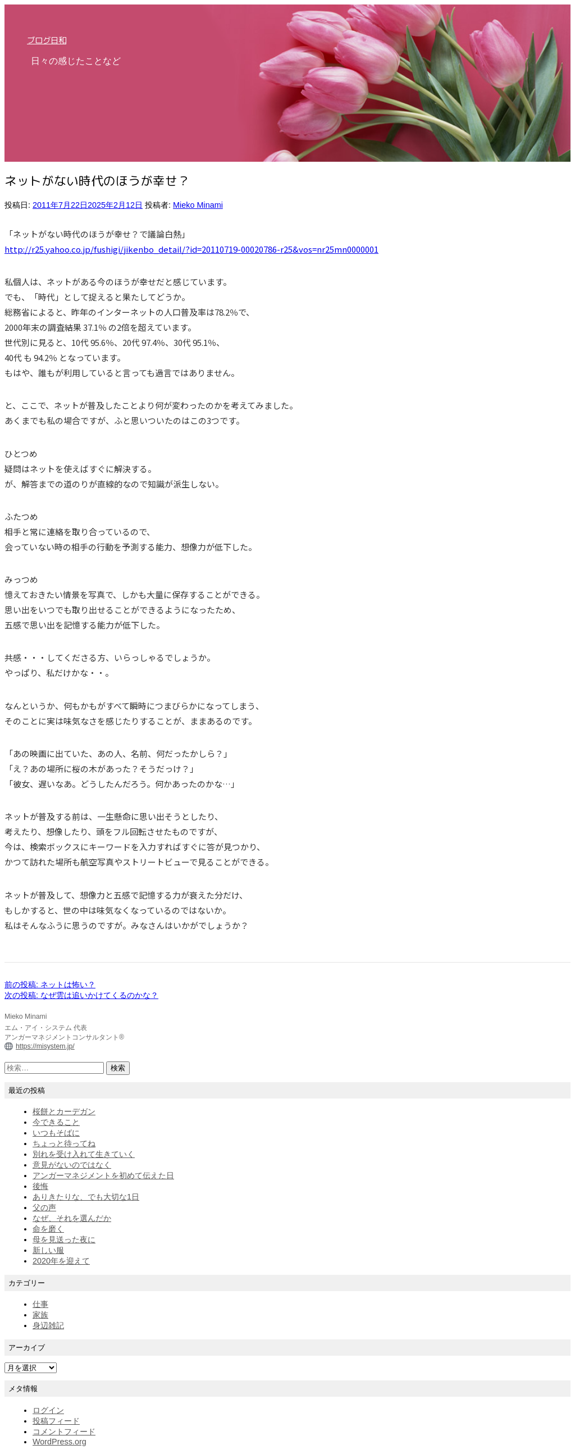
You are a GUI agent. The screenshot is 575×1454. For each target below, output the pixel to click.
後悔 (40, 1186)
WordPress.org (59, 1441)
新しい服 (48, 1250)
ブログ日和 (46, 40)
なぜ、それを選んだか (72, 1218)
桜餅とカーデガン (64, 1111)
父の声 (44, 1207)
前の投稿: (49, 984)
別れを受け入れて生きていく (84, 1154)
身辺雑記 (48, 1325)
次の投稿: (81, 995)
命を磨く (48, 1228)
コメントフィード (64, 1431)
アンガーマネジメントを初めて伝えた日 (103, 1175)
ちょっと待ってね (64, 1143)
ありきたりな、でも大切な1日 (86, 1196)
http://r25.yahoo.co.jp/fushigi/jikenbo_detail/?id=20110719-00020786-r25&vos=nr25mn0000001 (191, 249)
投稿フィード (56, 1420)
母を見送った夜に (64, 1239)
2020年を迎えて (61, 1260)
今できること (56, 1122)
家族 (40, 1314)
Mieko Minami (198, 204)
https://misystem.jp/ (45, 1046)
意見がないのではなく (72, 1164)
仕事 (40, 1304)
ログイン (48, 1410)
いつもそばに (56, 1132)
